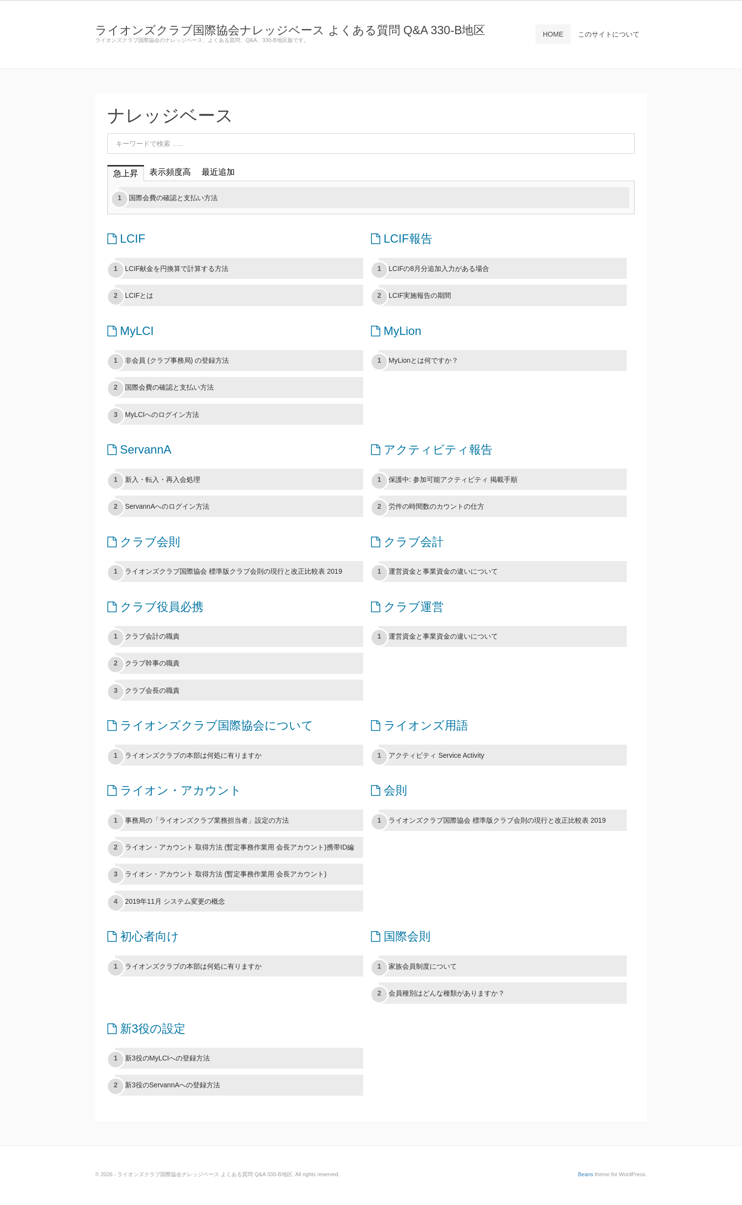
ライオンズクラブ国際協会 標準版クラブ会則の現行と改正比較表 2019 (233, 571)
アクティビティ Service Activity (436, 755)
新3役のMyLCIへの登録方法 (167, 1058)
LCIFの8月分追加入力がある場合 (439, 268)
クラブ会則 (143, 541)
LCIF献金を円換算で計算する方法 (176, 268)
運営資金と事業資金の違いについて (443, 571)
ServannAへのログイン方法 (167, 506)
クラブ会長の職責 (152, 690)
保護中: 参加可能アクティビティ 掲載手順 (453, 479)
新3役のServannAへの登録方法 (172, 1085)
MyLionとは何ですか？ (423, 360)
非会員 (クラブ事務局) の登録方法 (177, 360)
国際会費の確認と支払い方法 (173, 198)
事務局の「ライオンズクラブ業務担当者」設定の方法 (207, 820)
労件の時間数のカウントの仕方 (436, 506)
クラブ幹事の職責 (152, 663)
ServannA (139, 449)
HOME (553, 34)
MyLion (396, 330)
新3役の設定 (146, 1028)
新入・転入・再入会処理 (162, 479)
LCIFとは (139, 295)
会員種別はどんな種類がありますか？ (447, 993)
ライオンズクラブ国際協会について (210, 725)
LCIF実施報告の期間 (420, 295)
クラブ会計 (407, 541)
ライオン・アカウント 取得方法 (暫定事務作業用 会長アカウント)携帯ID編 (239, 847)
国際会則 (401, 936)
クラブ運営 (407, 606)
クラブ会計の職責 (152, 636)
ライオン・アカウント (174, 790)
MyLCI (130, 330)
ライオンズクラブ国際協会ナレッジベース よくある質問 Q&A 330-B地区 (290, 30)
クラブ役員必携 (155, 606)
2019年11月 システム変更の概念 (175, 901)
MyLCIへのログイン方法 (162, 414)
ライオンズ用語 (419, 725)
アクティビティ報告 (432, 449)
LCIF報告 (402, 238)
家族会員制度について (423, 966)
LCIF (126, 238)
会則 (389, 790)
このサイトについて (608, 34)
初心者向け (143, 936)
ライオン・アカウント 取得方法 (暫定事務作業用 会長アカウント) (226, 874)
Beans (585, 1174)
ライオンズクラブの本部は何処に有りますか (193, 755)
